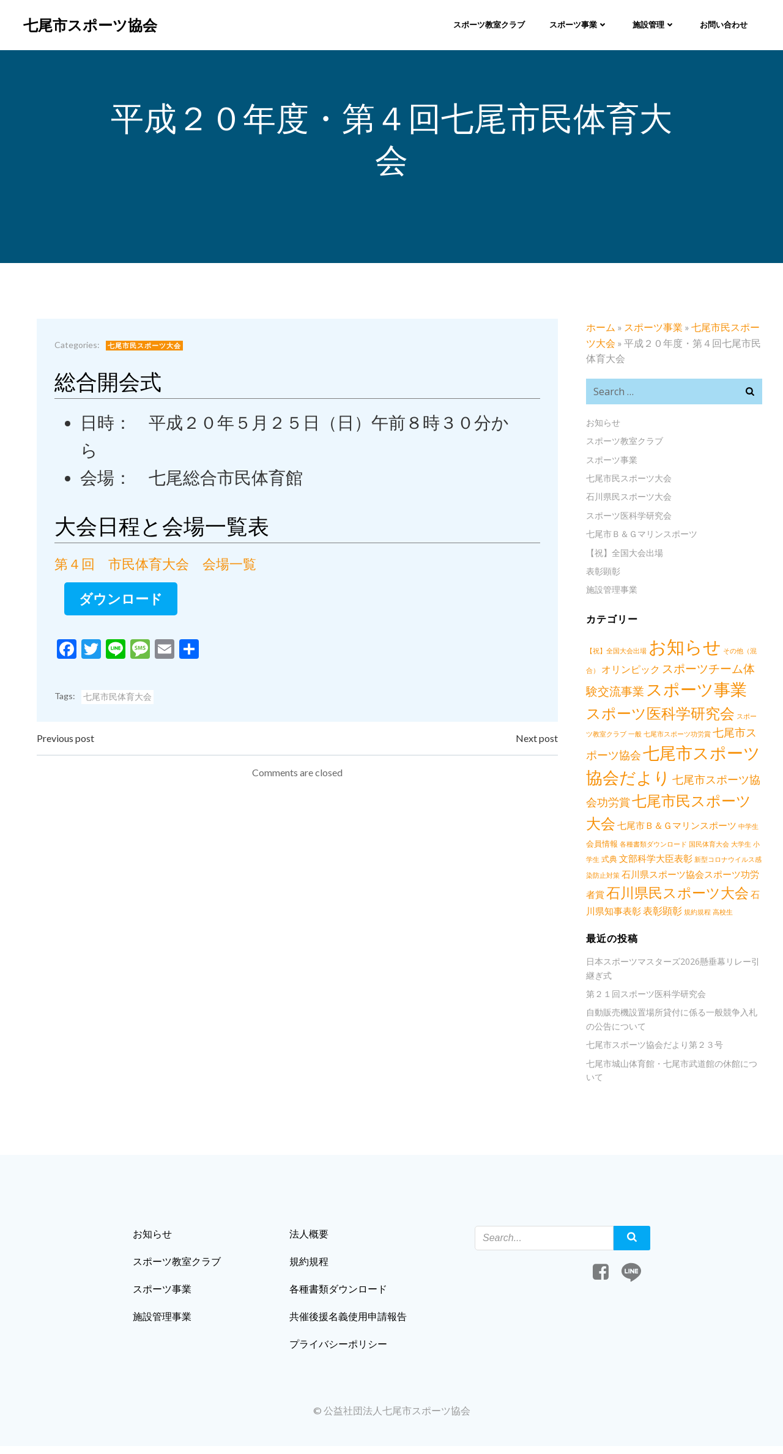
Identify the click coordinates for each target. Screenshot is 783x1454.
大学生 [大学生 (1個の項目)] (724, 846)
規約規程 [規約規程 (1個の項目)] (677, 914)
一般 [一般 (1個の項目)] (613, 736)
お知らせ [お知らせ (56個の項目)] (683, 648)
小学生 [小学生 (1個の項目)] (746, 846)
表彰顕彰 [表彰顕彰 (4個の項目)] (642, 913)
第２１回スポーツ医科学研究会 (645, 996)
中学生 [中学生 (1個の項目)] (732, 829)
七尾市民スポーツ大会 (146, 349)
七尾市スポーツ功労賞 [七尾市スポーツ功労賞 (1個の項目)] (655, 736)
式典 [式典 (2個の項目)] (593, 861)
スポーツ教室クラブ (488, 24)
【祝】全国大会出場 (623, 555)
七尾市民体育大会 (119, 700)
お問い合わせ (723, 24)
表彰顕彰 (602, 573)
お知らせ (602, 425)
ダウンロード (123, 602)
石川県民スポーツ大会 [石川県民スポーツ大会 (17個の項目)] (656, 894)
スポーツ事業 (578, 24)
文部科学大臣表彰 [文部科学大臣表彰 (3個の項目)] (639, 861)
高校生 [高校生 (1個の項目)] (703, 914)
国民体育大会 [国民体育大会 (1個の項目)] (692, 846)
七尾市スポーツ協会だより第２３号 (653, 1047)
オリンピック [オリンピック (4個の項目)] (629, 671)
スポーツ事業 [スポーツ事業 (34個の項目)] (695, 692)
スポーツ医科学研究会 (627, 518)
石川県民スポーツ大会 (627, 499)
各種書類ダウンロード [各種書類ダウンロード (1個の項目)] (636, 846)
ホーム (599, 329)
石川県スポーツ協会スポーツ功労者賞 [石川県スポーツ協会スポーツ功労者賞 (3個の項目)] (685, 877)
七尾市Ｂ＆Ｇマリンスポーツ (640, 536)
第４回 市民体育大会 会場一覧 (157, 567)
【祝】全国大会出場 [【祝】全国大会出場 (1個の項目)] (615, 653)
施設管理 (653, 24)
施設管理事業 (610, 592)
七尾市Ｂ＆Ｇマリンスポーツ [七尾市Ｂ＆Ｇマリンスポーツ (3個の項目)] (661, 828)
